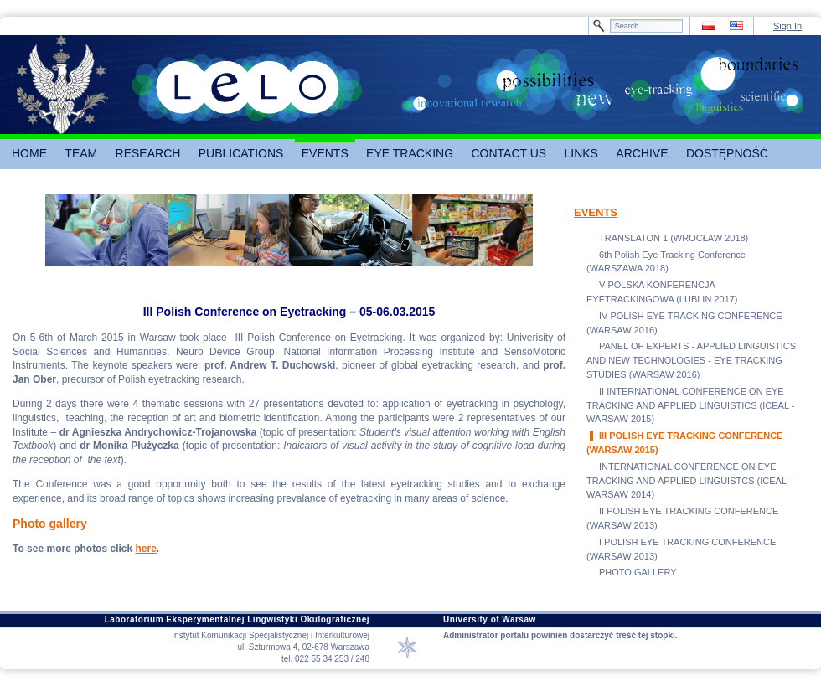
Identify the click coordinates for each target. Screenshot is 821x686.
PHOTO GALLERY (638, 572)
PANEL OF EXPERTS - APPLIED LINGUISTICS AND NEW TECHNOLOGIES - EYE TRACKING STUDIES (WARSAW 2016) (691, 360)
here (145, 548)
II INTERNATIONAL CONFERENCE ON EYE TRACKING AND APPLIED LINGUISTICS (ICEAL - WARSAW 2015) (690, 405)
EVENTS (595, 212)
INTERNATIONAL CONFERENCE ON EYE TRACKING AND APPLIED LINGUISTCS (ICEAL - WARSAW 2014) (689, 481)
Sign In (787, 26)
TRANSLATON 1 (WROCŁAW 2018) (673, 238)
